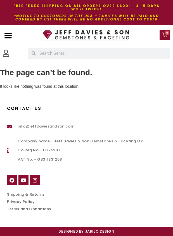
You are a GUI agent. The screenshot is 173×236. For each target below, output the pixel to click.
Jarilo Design (100, 231)
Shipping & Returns (26, 194)
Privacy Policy (21, 201)
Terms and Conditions (29, 209)
